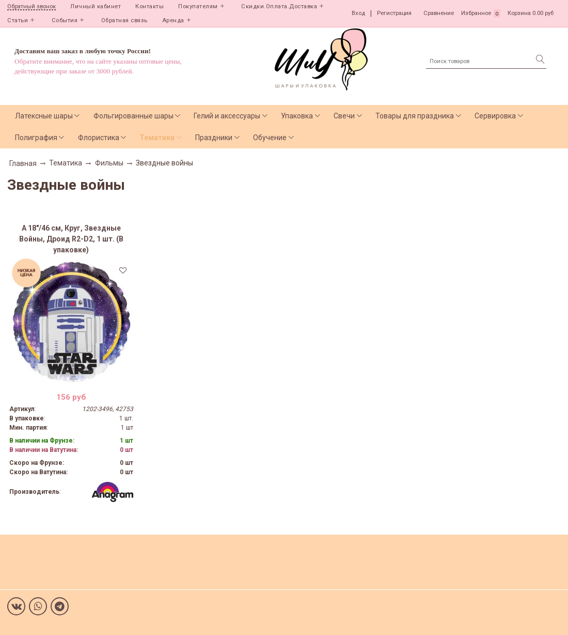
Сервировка (495, 116)
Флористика (98, 137)
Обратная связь (124, 20)
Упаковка (297, 116)
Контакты (149, 6)
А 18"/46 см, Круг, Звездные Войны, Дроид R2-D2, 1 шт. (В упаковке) (71, 239)
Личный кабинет (95, 6)
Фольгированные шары (133, 116)
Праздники (213, 137)
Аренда (173, 20)
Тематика (157, 137)
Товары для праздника (414, 116)
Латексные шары (44, 116)
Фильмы (109, 163)
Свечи (344, 116)
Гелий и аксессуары (227, 116)
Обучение (270, 137)
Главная (23, 163)
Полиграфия (36, 137)
